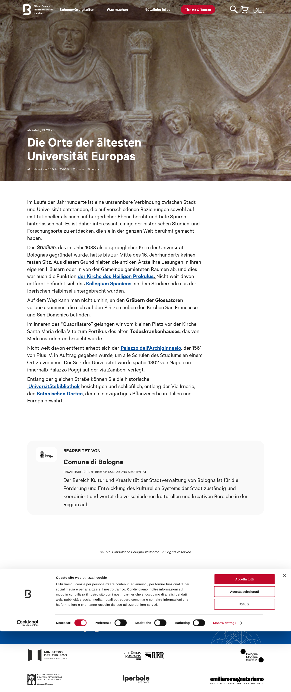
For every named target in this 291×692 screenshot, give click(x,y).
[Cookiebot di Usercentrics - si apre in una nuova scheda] (27, 683)
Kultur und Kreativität (115, 480)
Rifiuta (245, 665)
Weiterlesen (188, 626)
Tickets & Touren (198, 9)
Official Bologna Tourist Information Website (44, 9)
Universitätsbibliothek (54, 386)
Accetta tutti (244, 640)
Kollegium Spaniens (109, 283)
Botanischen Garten (60, 393)
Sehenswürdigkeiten (77, 9)
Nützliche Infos (158, 9)
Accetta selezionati (244, 652)
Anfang (33, 130)
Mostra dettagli (224, 683)
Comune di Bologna (86, 169)
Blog (46, 130)
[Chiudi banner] (284, 635)
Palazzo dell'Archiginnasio (151, 347)
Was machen (117, 9)
